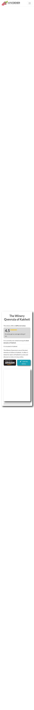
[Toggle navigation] (29, 3)
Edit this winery (24, 363)
